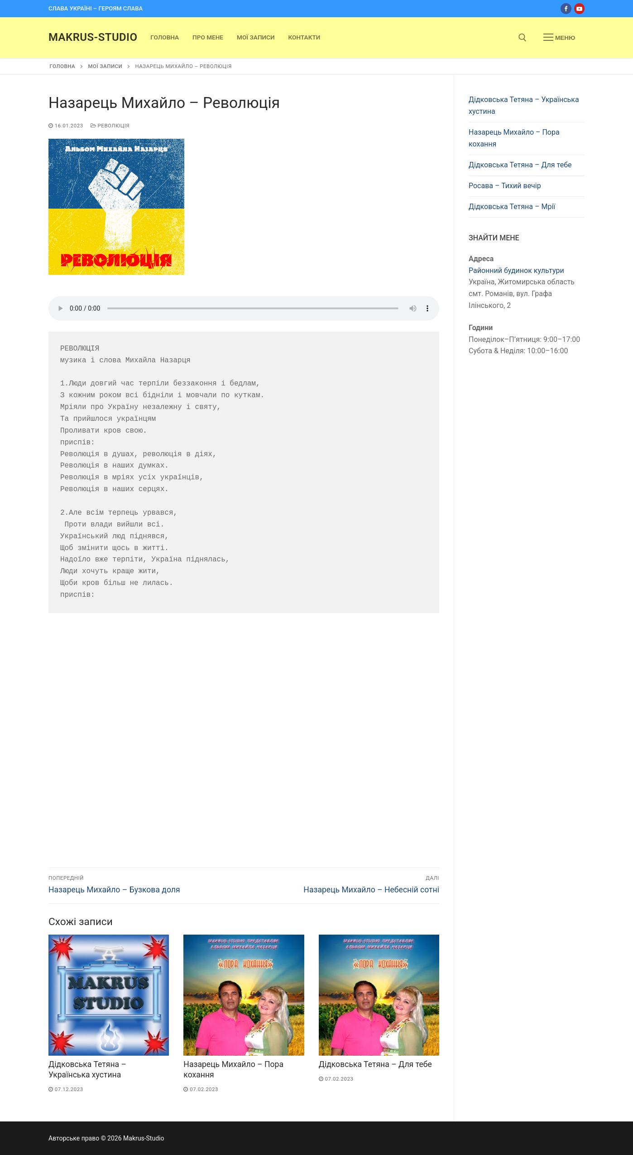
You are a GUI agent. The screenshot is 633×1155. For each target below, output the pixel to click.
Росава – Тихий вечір (505, 185)
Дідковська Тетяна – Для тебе (375, 1064)
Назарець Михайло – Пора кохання (514, 138)
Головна (63, 66)
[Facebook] (566, 8)
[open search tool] (522, 38)
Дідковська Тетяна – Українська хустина (524, 105)
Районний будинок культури (516, 270)
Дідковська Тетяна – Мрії (512, 206)
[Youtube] (579, 8)
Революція (110, 125)
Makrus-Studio (92, 37)
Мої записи (105, 66)
